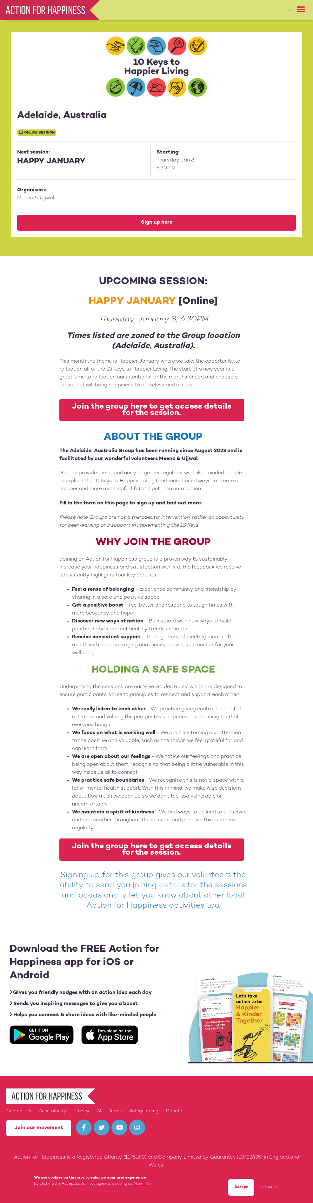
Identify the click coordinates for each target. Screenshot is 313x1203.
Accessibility (52, 1111)
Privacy (81, 1111)
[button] (301, 10)
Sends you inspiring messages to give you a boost (74, 1004)
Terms (115, 1111)
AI (99, 1111)
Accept (241, 1187)
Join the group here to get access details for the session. (151, 410)
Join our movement (38, 1128)
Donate (174, 1111)
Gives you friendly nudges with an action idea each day (81, 992)
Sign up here (156, 222)
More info (142, 1184)
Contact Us (18, 1111)
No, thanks (267, 1187)
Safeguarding (143, 1111)
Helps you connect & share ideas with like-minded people (83, 1015)
